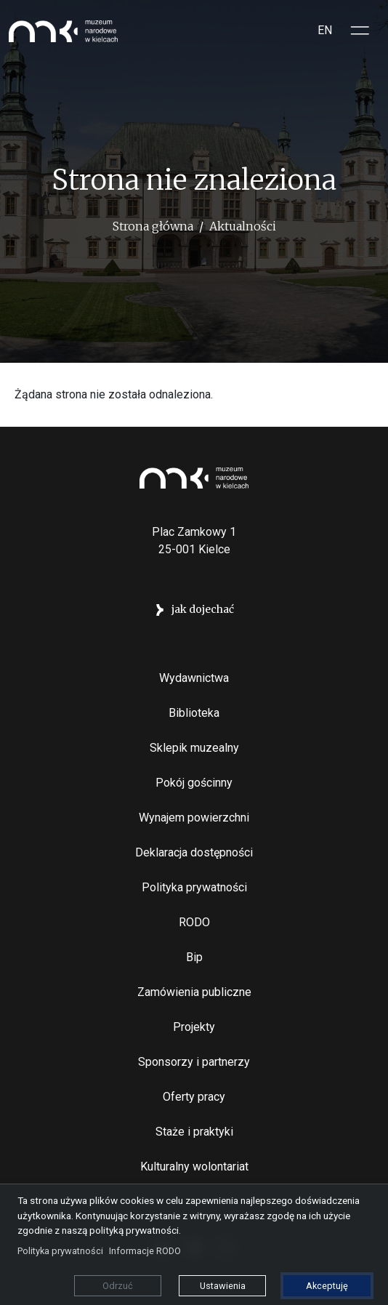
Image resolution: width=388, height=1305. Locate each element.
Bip (194, 957)
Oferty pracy (194, 1097)
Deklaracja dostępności (194, 852)
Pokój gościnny (194, 783)
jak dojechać (202, 609)
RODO (194, 922)
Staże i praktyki (194, 1132)
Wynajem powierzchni (194, 817)
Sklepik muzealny (194, 748)
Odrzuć (117, 1285)
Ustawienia (223, 1285)
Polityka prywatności (194, 887)
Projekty (194, 1027)
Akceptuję (327, 1285)
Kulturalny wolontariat (194, 1166)
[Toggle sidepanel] (360, 30)
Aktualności (242, 226)
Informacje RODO (145, 1250)
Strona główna (153, 226)
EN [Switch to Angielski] (325, 30)
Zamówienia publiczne (194, 992)
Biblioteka (194, 713)
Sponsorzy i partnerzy (194, 1062)
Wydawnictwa (194, 678)
